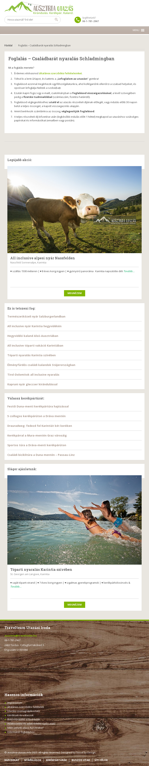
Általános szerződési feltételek (25, 707)
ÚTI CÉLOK (101, 760)
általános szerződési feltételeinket (60, 73)
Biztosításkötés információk (23, 719)
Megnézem (75, 293)
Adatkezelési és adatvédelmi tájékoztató (31, 723)
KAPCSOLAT (11, 760)
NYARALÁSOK (32, 760)
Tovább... (129, 271)
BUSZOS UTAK (81, 760)
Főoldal (8, 45)
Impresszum (14, 702)
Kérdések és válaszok (20, 715)
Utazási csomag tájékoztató (23, 711)
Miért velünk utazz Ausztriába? (25, 727)
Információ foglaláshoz (21, 732)
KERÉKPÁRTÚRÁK (56, 760)
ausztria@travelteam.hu (20, 635)
